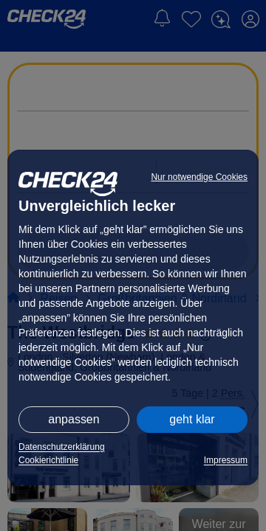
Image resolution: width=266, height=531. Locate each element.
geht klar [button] (191, 419)
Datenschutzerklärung (61, 447)
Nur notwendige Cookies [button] (199, 177)
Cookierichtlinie (48, 460)
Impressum (226, 460)
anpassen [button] (73, 419)
